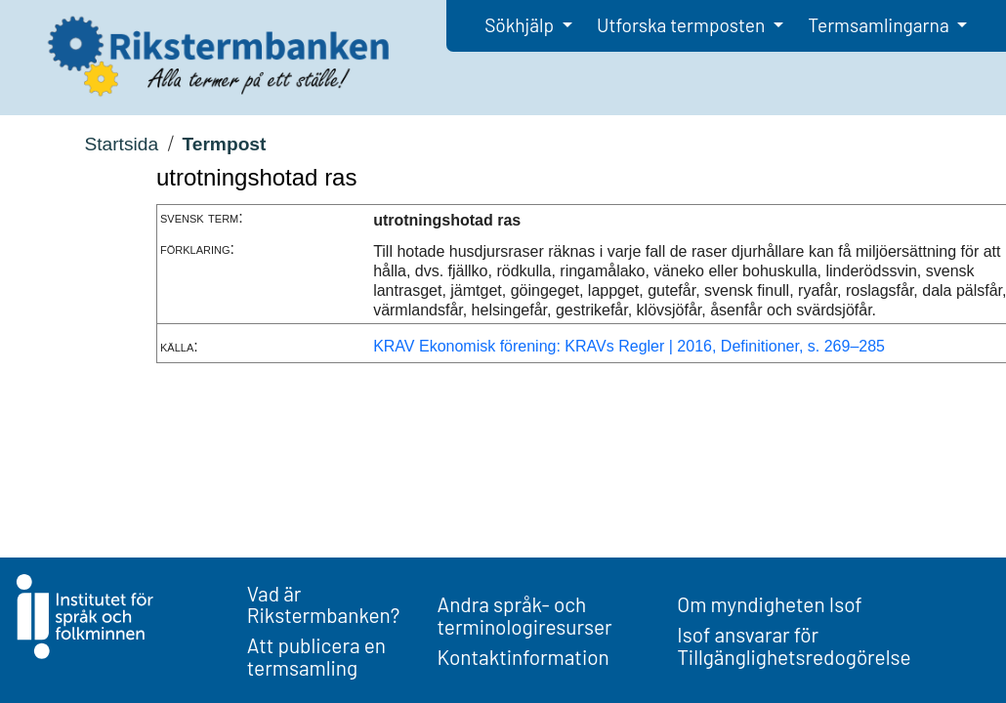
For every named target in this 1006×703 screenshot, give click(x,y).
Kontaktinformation (523, 656)
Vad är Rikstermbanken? (323, 604)
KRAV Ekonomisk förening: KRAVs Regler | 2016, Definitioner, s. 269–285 (629, 346)
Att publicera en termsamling (316, 656)
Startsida (121, 144)
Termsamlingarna (880, 25)
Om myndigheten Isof (769, 604)
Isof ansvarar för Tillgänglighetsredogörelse (793, 645)
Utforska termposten (683, 25)
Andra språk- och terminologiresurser (525, 615)
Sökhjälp (521, 25)
